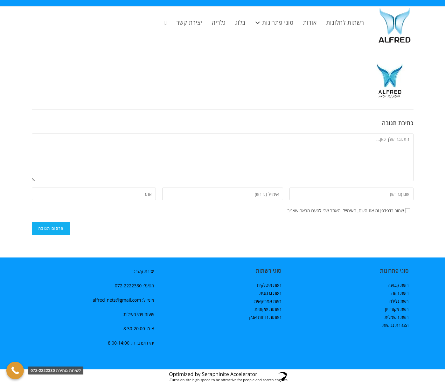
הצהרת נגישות (395, 325)
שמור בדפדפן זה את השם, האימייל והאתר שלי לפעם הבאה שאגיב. (345, 211)
